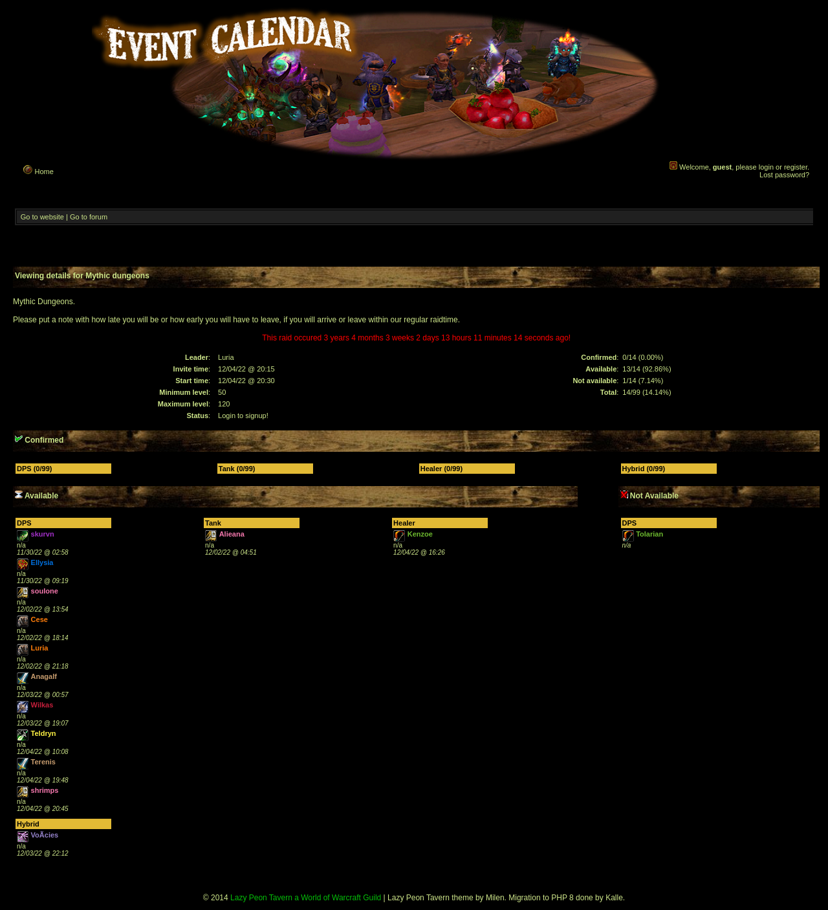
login (766, 167)
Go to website (42, 217)
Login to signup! (243, 415)
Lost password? (784, 175)
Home (37, 169)
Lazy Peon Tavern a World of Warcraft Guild (305, 897)
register (795, 167)
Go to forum (88, 217)
